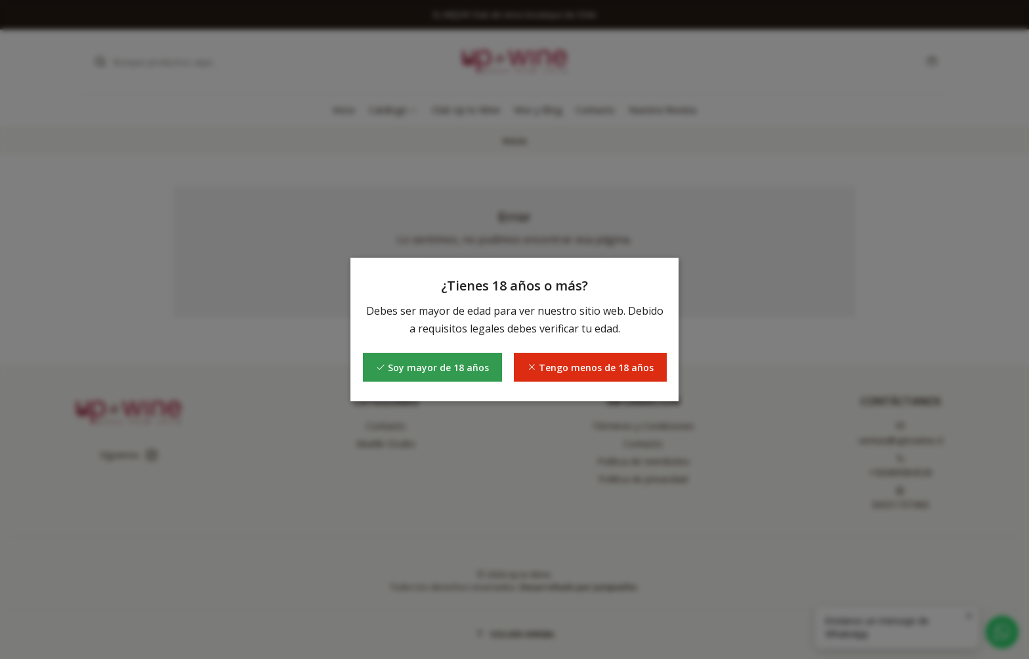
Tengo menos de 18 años (590, 367)
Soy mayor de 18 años (432, 367)
